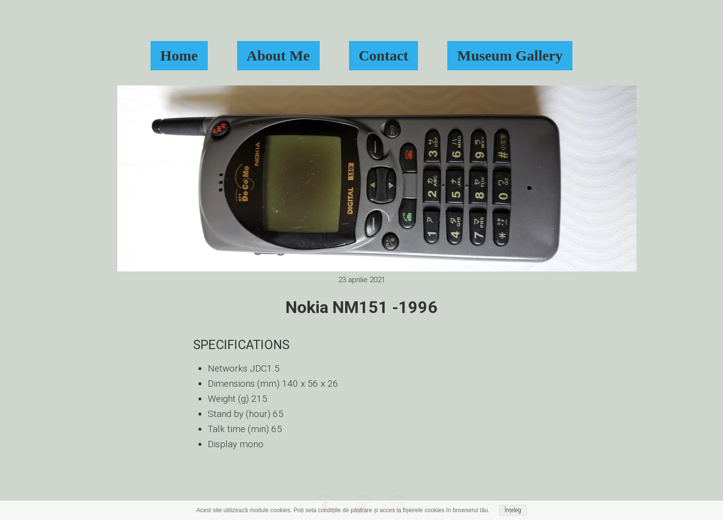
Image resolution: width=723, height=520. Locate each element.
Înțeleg (512, 510)
